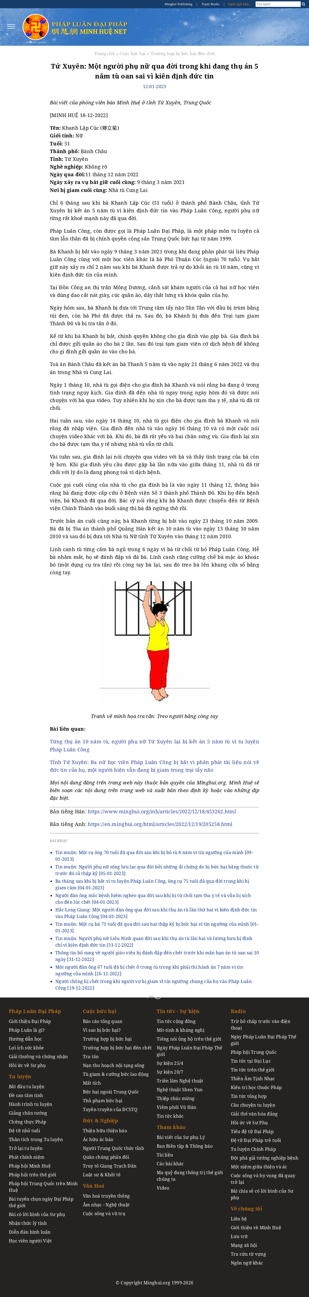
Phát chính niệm (26, 1157)
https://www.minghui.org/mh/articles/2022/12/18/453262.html (162, 811)
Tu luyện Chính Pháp (253, 1149)
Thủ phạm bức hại (103, 1101)
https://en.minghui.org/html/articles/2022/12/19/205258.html (160, 824)
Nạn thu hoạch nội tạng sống (114, 1065)
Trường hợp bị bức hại (107, 1039)
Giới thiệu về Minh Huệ (256, 1228)
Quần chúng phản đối (106, 1157)
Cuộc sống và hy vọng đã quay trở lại (263, 1179)
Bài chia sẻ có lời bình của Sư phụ (262, 1194)
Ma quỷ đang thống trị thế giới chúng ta (190, 1175)
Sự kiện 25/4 (170, 1063)
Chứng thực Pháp (27, 1122)
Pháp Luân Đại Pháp (35, 1011)
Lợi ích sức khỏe (26, 1048)
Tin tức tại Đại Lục (251, 1061)
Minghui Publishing (179, 4)
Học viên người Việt (30, 1241)
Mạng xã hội (244, 1245)
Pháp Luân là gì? (27, 1030)
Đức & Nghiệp (100, 1120)
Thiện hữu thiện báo (105, 1131)
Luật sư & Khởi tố (102, 1175)
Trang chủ (104, 53)
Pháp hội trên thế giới (32, 1175)
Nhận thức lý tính (28, 1223)
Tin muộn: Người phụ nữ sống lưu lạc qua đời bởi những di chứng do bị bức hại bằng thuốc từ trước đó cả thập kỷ (157, 870)
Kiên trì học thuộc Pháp (256, 1087)
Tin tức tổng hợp (249, 1096)
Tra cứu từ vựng (248, 1254)
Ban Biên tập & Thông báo (185, 1146)
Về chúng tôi (246, 1208)
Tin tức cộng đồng (176, 1021)
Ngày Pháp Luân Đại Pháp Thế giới (190, 1051)
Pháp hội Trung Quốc (254, 1052)
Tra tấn (91, 1057)
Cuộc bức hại (133, 53)
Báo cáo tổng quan (103, 1021)
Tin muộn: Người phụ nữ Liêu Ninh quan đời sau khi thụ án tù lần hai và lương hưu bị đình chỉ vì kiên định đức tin (153, 941)
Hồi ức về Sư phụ (27, 1065)
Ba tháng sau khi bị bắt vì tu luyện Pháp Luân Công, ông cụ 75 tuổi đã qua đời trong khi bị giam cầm (152, 884)
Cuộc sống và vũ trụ (104, 1214)
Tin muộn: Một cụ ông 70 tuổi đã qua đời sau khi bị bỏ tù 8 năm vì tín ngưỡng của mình (154, 855)
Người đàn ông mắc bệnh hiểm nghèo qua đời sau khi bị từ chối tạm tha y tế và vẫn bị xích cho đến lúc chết (153, 898)
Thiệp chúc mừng (175, 1098)
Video (163, 1188)
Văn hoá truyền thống (106, 1196)
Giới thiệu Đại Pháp (30, 1021)
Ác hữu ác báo (98, 1139)
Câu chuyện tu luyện (253, 1105)
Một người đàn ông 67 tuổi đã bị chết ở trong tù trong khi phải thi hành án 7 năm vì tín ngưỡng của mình (149, 970)
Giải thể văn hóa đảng (254, 1114)
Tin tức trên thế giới (253, 1070)
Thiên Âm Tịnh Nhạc (253, 1079)
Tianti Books (211, 4)
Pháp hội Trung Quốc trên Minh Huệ (43, 1186)
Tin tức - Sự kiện (178, 1011)
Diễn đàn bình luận (29, 1232)
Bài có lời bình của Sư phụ (37, 1214)
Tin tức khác (170, 1116)
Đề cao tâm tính (26, 1095)
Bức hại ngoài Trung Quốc (111, 1092)
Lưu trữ (239, 1236)
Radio (238, 1011)
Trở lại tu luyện (26, 1148)
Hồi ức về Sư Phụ (249, 1123)
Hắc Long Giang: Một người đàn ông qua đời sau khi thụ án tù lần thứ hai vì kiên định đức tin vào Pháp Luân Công (156, 913)
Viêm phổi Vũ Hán (176, 1107)
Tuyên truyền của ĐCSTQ (110, 1109)
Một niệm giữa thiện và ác (259, 1167)
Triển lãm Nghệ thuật (180, 1081)
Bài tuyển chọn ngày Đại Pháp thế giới (41, 1202)
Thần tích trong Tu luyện (36, 1139)
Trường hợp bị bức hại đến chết (183, 53)
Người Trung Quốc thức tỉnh (113, 1148)
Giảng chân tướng (28, 1113)
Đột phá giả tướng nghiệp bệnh (264, 1158)
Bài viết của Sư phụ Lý (181, 1137)
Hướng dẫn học (25, 1039)
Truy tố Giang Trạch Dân (110, 1166)
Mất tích (92, 1083)
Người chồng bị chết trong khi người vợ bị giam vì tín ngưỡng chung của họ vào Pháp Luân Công (153, 984)
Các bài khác (170, 1164)
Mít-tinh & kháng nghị (180, 1030)
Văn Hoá (94, 1185)
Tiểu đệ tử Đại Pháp (252, 1131)
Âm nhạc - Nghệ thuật (106, 1205)
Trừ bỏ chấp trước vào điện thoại (261, 1024)
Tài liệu (165, 1155)
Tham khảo (171, 1127)
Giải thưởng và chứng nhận (38, 1057)
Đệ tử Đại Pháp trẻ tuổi (256, 1140)
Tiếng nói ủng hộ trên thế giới (189, 1039)
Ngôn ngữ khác (239, 4)
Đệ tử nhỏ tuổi (24, 1131)
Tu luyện (20, 1076)
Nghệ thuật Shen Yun (179, 1090)
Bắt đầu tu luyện (27, 1087)
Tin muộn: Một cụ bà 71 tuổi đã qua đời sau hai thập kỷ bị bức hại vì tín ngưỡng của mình (157, 927)
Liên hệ (239, 1219)
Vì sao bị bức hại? (102, 1030)
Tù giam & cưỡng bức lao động (116, 1074)
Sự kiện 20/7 (170, 1072)
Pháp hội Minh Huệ (30, 1166)
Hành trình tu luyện (30, 1104)
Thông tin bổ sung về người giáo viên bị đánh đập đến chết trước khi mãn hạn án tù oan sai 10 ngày (157, 956)
